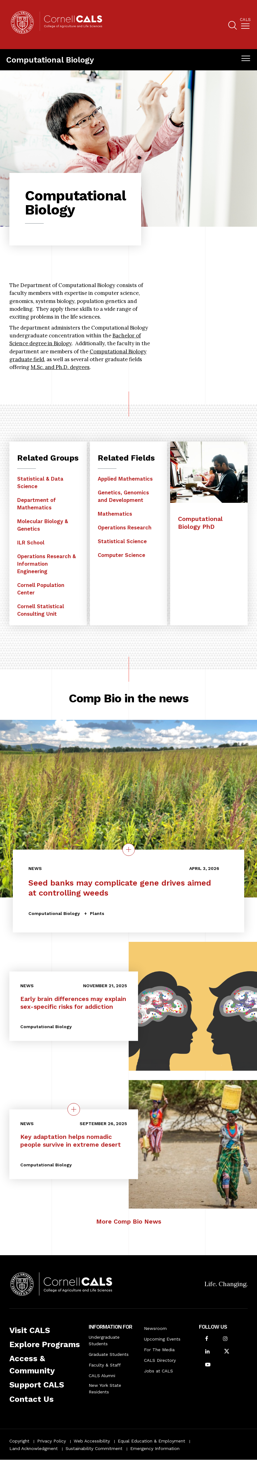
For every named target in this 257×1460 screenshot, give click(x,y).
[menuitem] (245, 24)
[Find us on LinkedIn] (207, 1352)
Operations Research (124, 527)
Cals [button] (245, 20)
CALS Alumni (102, 1375)
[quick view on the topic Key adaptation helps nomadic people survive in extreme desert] (73, 1109)
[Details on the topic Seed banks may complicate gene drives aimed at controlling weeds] (128, 849)
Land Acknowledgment (33, 1448)
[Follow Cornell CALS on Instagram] (225, 1339)
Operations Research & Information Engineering (46, 563)
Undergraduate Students (104, 1340)
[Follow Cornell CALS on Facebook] (206, 1339)
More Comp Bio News (128, 1221)
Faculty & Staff (105, 1364)
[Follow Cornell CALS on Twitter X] (226, 1352)
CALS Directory (160, 1360)
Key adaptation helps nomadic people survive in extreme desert (70, 1140)
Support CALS (36, 1384)
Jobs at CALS (158, 1370)
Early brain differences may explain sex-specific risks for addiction (73, 1002)
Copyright (19, 1440)
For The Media (159, 1349)
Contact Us (31, 1399)
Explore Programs (44, 1344)
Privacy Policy (51, 1440)
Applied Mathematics (125, 479)
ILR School (30, 542)
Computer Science (121, 555)
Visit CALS (29, 1330)
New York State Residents (105, 1388)
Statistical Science (122, 541)
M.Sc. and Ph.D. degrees (60, 367)
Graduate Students (109, 1354)
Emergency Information (155, 1448)
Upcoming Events (162, 1338)
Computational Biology (50, 59)
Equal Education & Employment (151, 1440)
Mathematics (115, 514)
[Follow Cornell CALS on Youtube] (207, 1365)
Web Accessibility (92, 1440)
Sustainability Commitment (94, 1448)
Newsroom (155, 1328)
